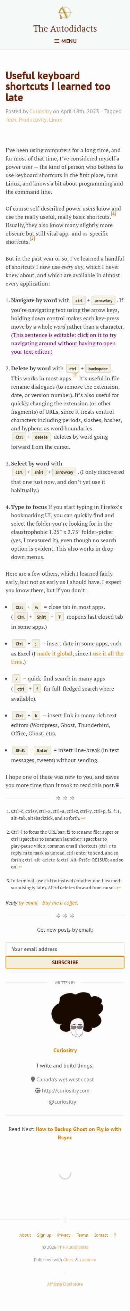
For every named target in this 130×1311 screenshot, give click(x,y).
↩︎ (83, 818)
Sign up (44, 1235)
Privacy (63, 1235)
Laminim (88, 1260)
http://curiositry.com (65, 1090)
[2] (32, 238)
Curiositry (40, 111)
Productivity (32, 119)
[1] (113, 213)
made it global (54, 653)
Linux (55, 119)
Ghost (68, 1260)
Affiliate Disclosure (65, 1284)
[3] (75, 374)
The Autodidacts (65, 28)
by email (28, 902)
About (25, 1235)
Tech (11, 119)
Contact (101, 1235)
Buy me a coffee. (60, 902)
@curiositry (62, 1101)
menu (65, 41)
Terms (82, 1235)
